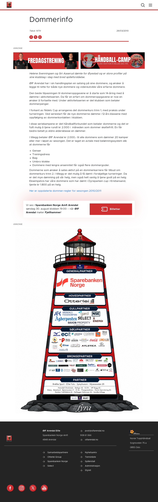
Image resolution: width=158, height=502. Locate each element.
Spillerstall (87, 461)
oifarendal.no (89, 440)
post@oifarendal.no (92, 431)
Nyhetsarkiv (88, 452)
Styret (85, 470)
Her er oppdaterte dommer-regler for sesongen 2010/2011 (65, 191)
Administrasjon (90, 466)
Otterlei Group (52, 457)
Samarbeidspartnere (55, 452)
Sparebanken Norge (55, 461)
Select (48, 466)
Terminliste (88, 457)
